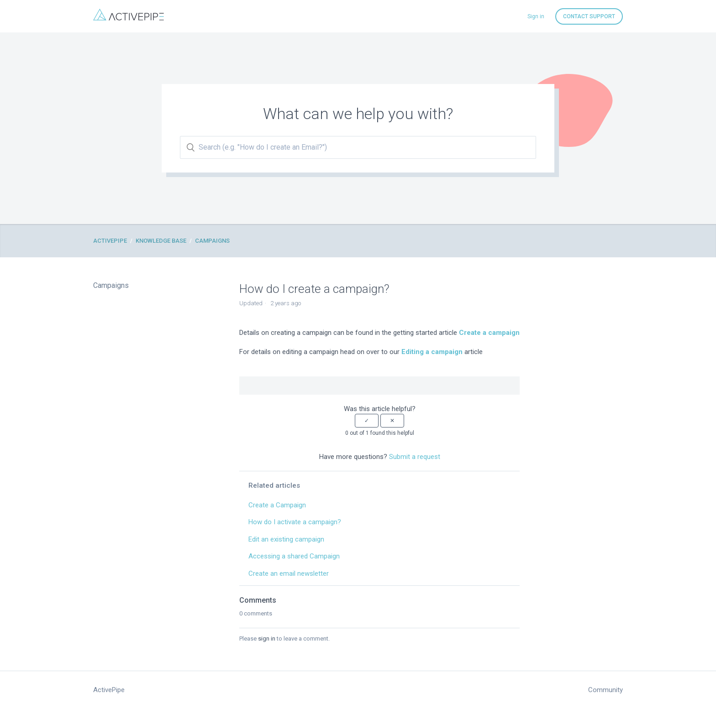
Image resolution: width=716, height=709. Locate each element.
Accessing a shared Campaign (294, 556)
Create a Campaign (277, 505)
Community (605, 690)
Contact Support (589, 16)
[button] (367, 420)
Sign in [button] (535, 16)
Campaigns (212, 240)
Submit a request (414, 457)
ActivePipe (110, 240)
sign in (266, 638)
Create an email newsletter (288, 573)
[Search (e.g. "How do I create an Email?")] (358, 147)
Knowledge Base (161, 240)
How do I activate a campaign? (294, 522)
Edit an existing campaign (286, 539)
